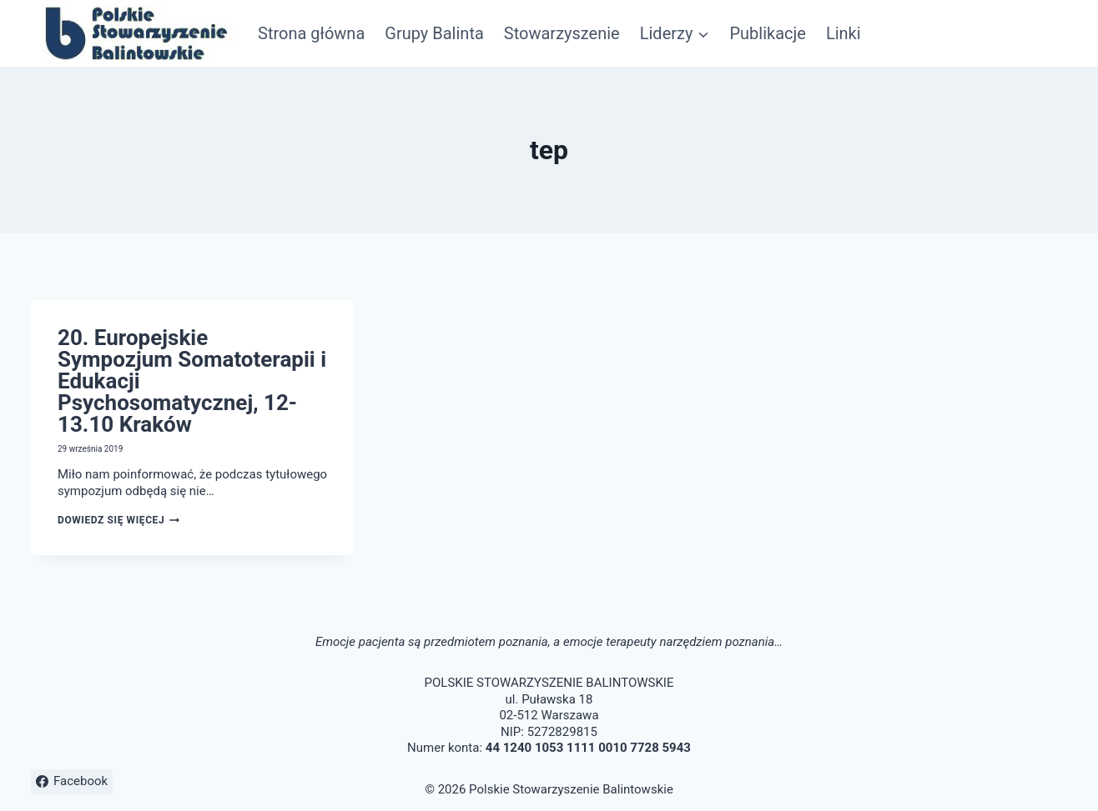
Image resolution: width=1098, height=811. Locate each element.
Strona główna (311, 33)
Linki (843, 33)
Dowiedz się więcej (118, 520)
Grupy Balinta (434, 33)
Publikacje (767, 33)
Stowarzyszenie (562, 33)
